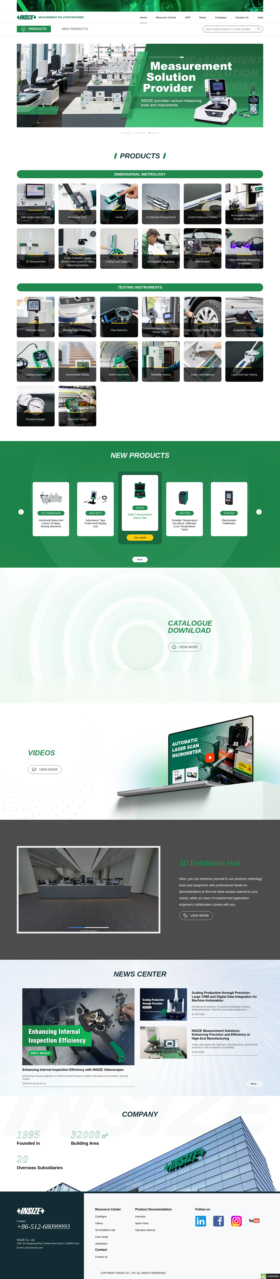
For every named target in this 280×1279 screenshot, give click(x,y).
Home (143, 17)
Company (220, 17)
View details (184, 544)
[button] (126, 133)
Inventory (140, 1216)
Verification (101, 1243)
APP (187, 17)
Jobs (260, 17)
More (140, 559)
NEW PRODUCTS (75, 29)
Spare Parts (141, 1223)
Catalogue (101, 1216)
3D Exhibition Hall (105, 1230)
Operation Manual (145, 1230)
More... (254, 1083)
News (202, 17)
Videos (99, 1223)
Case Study (101, 1236)
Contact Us (242, 17)
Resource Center (166, 17)
